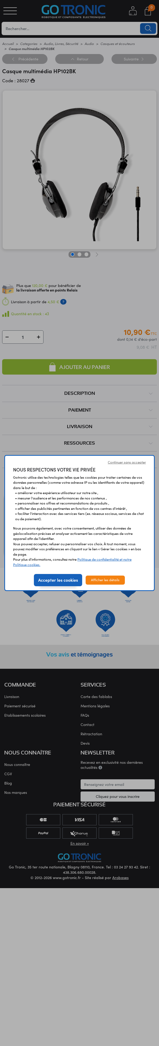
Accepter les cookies (58, 580)
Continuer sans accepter (127, 462)
